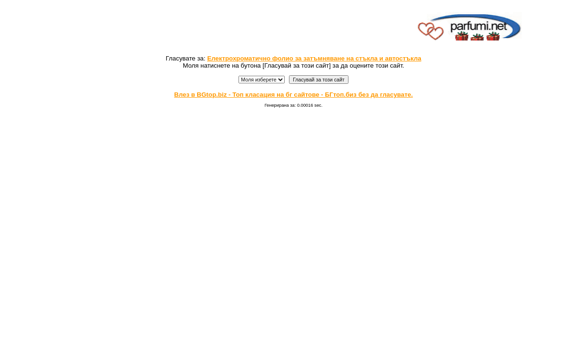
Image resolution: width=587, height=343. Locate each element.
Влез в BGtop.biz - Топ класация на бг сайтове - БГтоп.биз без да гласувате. (293, 94)
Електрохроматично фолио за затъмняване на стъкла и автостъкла (314, 58)
